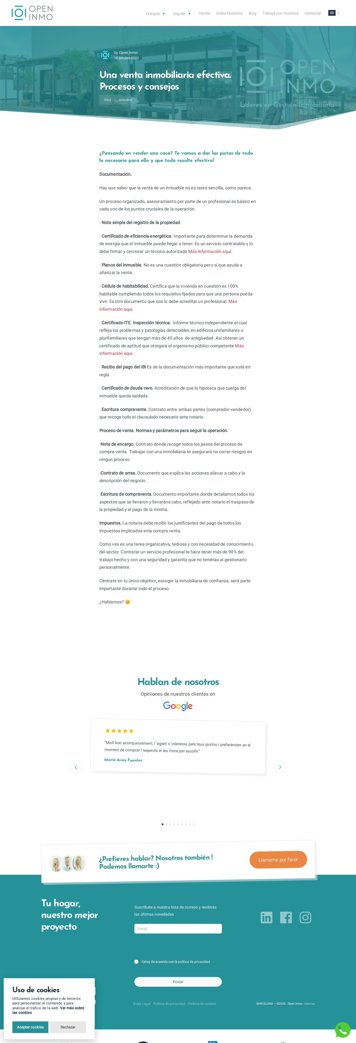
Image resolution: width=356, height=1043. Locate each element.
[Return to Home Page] (32, 13)
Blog (252, 13)
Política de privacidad (169, 1004)
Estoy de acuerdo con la (176, 962)
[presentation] (171, 946)
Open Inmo (128, 52)
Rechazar (68, 1027)
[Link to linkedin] (266, 917)
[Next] (280, 767)
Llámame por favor (278, 859)
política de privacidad (194, 962)
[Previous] (76, 767)
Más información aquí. (209, 251)
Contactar (312, 13)
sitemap (309, 1003)
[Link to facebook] (286, 917)
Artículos (125, 100)
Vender (204, 13)
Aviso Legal (141, 1004)
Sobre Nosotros (229, 13)
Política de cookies (202, 1004)
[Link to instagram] (305, 917)
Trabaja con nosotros (280, 13)
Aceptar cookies (30, 1027)
